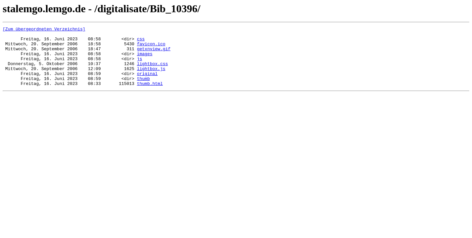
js (139, 65)
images (145, 59)
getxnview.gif (153, 54)
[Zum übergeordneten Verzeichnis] (44, 30)
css (141, 42)
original (147, 83)
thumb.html (150, 95)
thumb (143, 89)
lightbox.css (152, 71)
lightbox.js (151, 77)
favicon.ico (151, 48)
